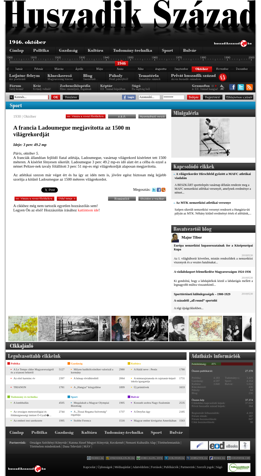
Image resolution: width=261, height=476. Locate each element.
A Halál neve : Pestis (145, 369)
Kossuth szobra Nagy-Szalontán (152, 402)
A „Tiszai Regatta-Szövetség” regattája (89, 413)
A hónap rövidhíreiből (86, 378)
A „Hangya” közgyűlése (87, 387)
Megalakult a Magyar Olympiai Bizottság (90, 404)
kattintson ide (88, 210)
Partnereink (188, 467)
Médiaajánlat (122, 467)
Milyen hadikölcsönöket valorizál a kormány (92, 371)
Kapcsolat (89, 467)
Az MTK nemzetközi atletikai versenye (203, 203)
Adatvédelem (141, 467)
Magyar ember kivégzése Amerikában (155, 420)
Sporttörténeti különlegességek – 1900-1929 (202, 294)
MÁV (87, 446)
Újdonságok (105, 467)
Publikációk (171, 467)
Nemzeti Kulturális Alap (141, 442)
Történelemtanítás (169, 442)
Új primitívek (141, 387)
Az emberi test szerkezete (28, 420)
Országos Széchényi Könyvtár (48, 442)
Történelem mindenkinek (45, 446)
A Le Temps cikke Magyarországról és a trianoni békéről (32, 371)
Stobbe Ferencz (82, 420)
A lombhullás (21, 402)
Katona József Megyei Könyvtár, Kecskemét (96, 442)
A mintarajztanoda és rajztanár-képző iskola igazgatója (153, 380)
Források (156, 467)
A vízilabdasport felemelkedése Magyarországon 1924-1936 (212, 272)
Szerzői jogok (205, 467)
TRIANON (20, 387)
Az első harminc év (24, 378)
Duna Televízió (72, 446)
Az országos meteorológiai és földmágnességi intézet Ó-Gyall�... (31, 413)
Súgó (219, 467)
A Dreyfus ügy (142, 411)
